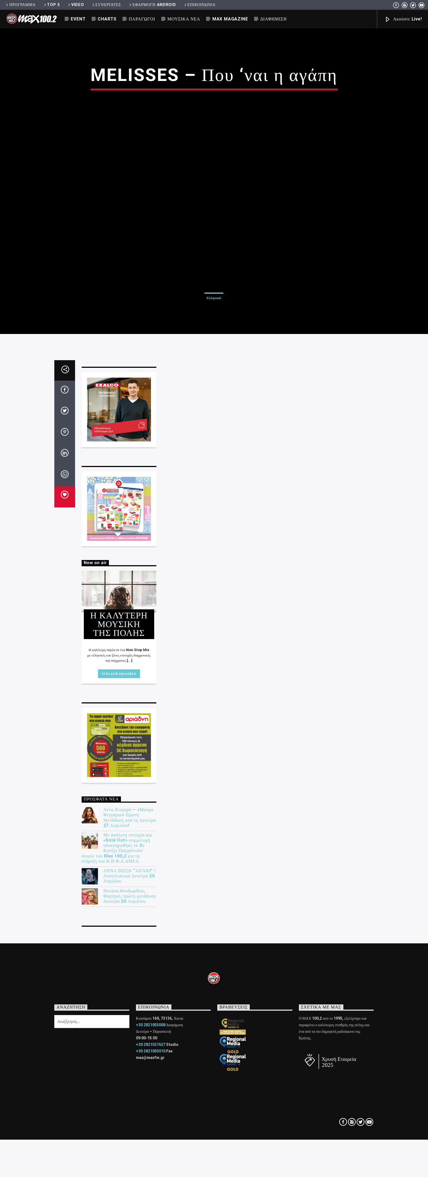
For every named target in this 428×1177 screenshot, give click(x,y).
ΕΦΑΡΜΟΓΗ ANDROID (152, 4)
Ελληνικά (214, 435)
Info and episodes (119, 974)
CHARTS (107, 19)
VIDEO (75, 4)
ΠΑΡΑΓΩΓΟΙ (142, 19)
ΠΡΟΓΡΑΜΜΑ (20, 4)
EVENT (78, 19)
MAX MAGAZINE (230, 19)
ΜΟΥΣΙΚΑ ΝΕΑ (183, 19)
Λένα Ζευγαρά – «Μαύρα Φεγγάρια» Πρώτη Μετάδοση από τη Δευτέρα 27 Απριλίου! (129, 1118)
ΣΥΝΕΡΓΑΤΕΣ (106, 4)
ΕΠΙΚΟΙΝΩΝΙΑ (199, 4)
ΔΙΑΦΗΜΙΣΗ (273, 19)
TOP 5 (51, 4)
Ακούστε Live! (403, 19)
